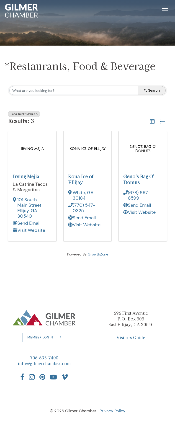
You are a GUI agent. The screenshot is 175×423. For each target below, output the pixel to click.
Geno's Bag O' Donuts (138, 179)
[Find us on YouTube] (53, 377)
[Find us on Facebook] (22, 377)
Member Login (40, 337)
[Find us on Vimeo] (64, 377)
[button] (152, 121)
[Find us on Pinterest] (42, 377)
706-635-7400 (44, 358)
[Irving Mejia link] (32, 149)
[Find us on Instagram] (32, 377)
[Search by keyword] (73, 90)
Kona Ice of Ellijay (81, 179)
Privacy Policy (112, 411)
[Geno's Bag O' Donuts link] (142, 148)
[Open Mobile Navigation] (165, 10)
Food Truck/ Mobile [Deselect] (24, 114)
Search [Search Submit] (152, 90)
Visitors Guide (130, 337)
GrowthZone (98, 254)
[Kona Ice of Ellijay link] (87, 149)
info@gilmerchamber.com (44, 363)
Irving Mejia (26, 176)
